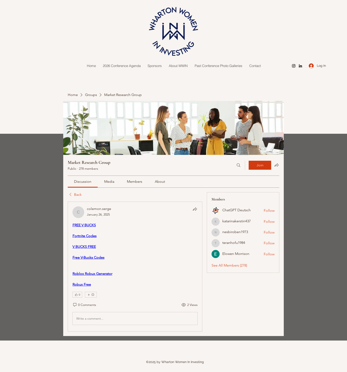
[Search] (238, 165)
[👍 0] (77, 295)
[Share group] (276, 165)
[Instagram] (293, 66)
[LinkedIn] (300, 66)
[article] (135, 267)
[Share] (195, 209)
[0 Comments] (84, 305)
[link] (82, 181)
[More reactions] (91, 295)
